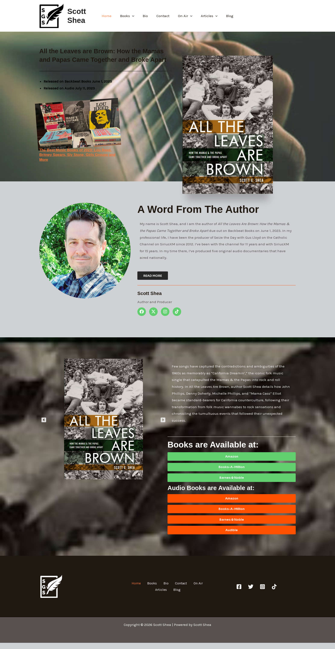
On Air (184, 15)
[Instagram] (262, 593)
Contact (162, 16)
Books (130, 15)
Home (110, 16)
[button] (134, 15)
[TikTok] (274, 593)
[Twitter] (250, 593)
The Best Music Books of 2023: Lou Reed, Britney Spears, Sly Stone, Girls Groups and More (79, 155)
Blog (225, 16)
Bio (146, 16)
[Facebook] (239, 593)
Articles (206, 15)
